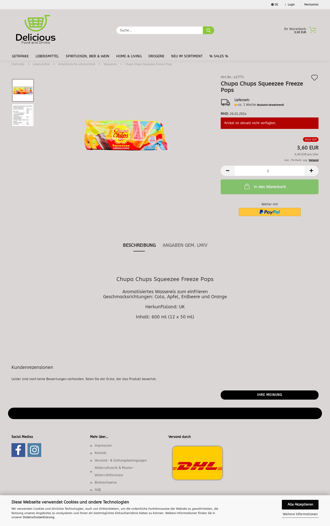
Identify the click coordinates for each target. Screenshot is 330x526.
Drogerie (156, 56)
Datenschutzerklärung (38, 517)
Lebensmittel (47, 56)
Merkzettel (310, 4)
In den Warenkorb (264, 186)
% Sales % (218, 56)
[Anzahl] (269, 171)
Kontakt (101, 453)
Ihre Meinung (269, 395)
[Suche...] (208, 30)
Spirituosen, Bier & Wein (87, 56)
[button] (227, 171)
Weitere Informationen (300, 514)
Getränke (20, 56)
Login (290, 4)
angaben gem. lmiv (184, 245)
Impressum (103, 446)
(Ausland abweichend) (270, 104)
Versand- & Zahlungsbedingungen (121, 460)
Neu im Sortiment (187, 56)
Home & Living (129, 56)
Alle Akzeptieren (300, 505)
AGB (98, 490)
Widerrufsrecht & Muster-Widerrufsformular (115, 471)
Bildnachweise (106, 482)
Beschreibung (139, 245)
